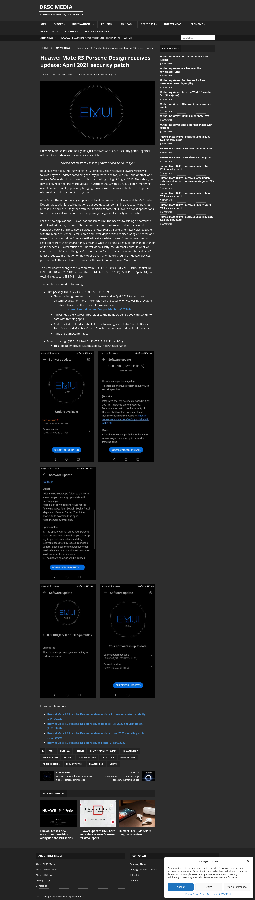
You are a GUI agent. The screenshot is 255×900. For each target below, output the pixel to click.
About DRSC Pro (44, 874)
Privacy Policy (191, 894)
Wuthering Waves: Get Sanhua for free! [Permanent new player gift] (182, 82)
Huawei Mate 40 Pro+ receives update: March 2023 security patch (186, 218)
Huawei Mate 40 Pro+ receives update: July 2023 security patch (185, 167)
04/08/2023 (167, 173)
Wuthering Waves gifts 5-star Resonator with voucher (186, 126)
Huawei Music (130, 751)
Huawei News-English (105, 74)
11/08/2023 (167, 152)
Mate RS (68, 757)
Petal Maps (108, 757)
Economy (197, 24)
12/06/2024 (167, 63)
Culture (70, 31)
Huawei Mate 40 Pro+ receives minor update (186, 148)
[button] (248, 861)
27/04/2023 (167, 212)
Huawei (80, 751)
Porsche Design (51, 764)
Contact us (41, 885)
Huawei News (172, 24)
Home (43, 24)
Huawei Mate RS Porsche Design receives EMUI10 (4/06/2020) (86, 743)
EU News (126, 24)
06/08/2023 (167, 161)
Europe (58, 24)
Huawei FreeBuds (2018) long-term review (135, 832)
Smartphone (96, 764)
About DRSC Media (223, 894)
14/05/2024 (167, 143)
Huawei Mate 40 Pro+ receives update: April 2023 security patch (185, 206)
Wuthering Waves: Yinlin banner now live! (184, 116)
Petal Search (127, 757)
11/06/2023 (167, 200)
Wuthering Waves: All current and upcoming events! (186, 105)
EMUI (51, 751)
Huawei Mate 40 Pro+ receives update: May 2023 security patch (185, 194)
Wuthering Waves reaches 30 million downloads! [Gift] (181, 70)
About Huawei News (46, 869)
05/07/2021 (50, 74)
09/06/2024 (167, 87)
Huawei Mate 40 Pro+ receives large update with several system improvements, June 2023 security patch (187, 181)
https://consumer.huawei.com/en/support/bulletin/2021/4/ (92, 309)
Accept (181, 886)
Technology (48, 31)
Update (113, 764)
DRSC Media (67, 74)
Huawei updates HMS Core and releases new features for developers (97, 834)
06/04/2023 (167, 223)
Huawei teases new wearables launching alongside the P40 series (56, 834)
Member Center (87, 757)
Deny (209, 886)
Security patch (74, 764)
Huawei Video (50, 757)
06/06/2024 (167, 120)
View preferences (237, 886)
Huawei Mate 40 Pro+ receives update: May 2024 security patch (185, 138)
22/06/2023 (167, 188)
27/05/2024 (167, 131)
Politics (106, 24)
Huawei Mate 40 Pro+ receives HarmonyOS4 (185, 157)
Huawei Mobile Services (103, 751)
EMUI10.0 (65, 751)
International (82, 24)
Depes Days (148, 24)
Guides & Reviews (96, 31)
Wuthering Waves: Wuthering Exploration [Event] (184, 58)
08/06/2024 (167, 111)
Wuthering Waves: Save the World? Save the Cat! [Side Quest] (185, 94)
